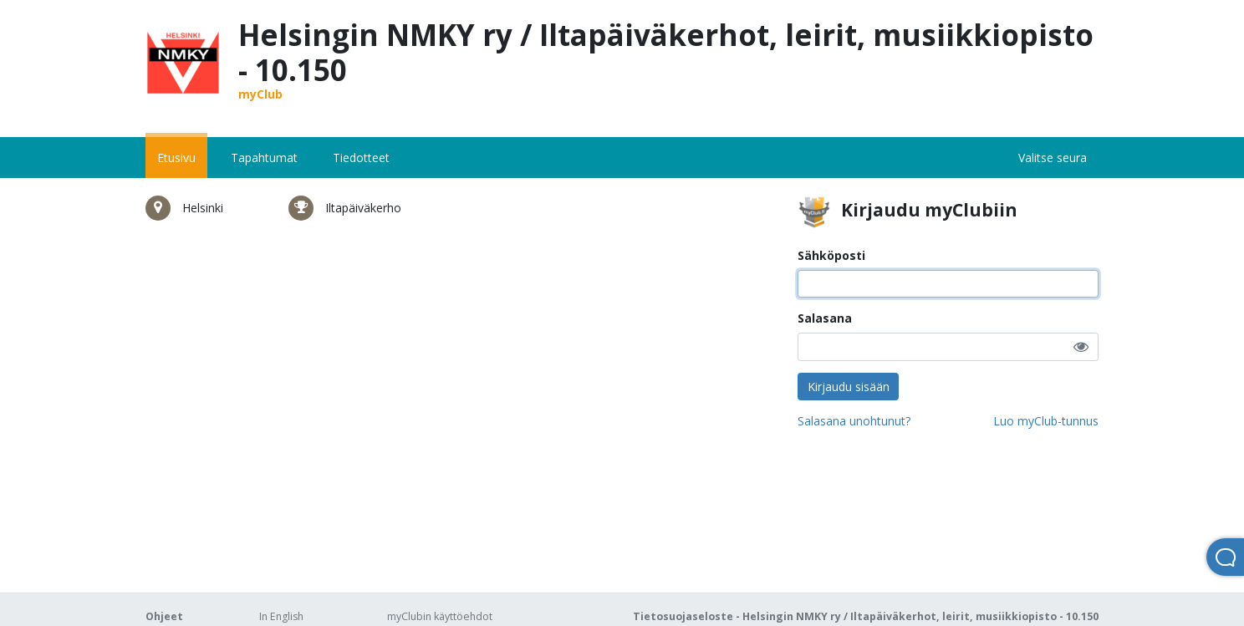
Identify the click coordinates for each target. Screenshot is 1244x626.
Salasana (825, 318)
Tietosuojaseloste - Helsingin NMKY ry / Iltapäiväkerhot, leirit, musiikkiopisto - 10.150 (866, 616)
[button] (1080, 346)
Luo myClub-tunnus (1046, 421)
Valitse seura (1052, 157)
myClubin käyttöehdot (439, 616)
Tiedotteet (361, 157)
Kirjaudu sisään (849, 386)
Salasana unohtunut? (854, 421)
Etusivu (176, 157)
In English (281, 616)
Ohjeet (164, 616)
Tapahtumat (264, 157)
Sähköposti (831, 255)
